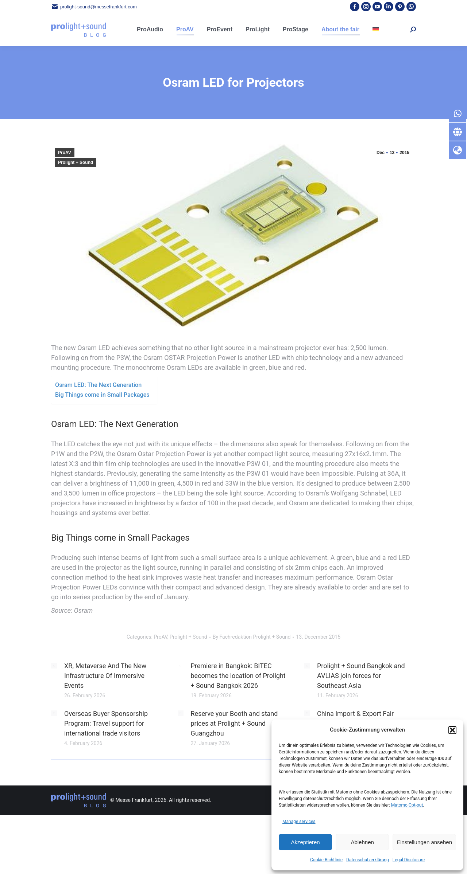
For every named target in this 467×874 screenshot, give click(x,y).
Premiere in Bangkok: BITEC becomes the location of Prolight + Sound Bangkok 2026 (238, 675)
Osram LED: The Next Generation (98, 384)
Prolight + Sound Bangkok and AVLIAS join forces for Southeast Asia (361, 675)
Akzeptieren (305, 842)
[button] (452, 730)
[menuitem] (376, 29)
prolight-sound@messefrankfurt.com (94, 6)
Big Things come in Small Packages (102, 394)
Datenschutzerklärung (367, 859)
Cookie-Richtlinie (326, 859)
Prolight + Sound (75, 162)
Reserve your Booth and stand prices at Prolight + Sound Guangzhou (234, 723)
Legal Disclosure (409, 859)
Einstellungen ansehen (424, 842)
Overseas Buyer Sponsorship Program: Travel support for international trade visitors (106, 723)
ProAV (64, 152)
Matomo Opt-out (407, 805)
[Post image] (54, 666)
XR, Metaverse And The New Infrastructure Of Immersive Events (105, 675)
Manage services (299, 821)
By (252, 637)
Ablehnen (362, 842)
